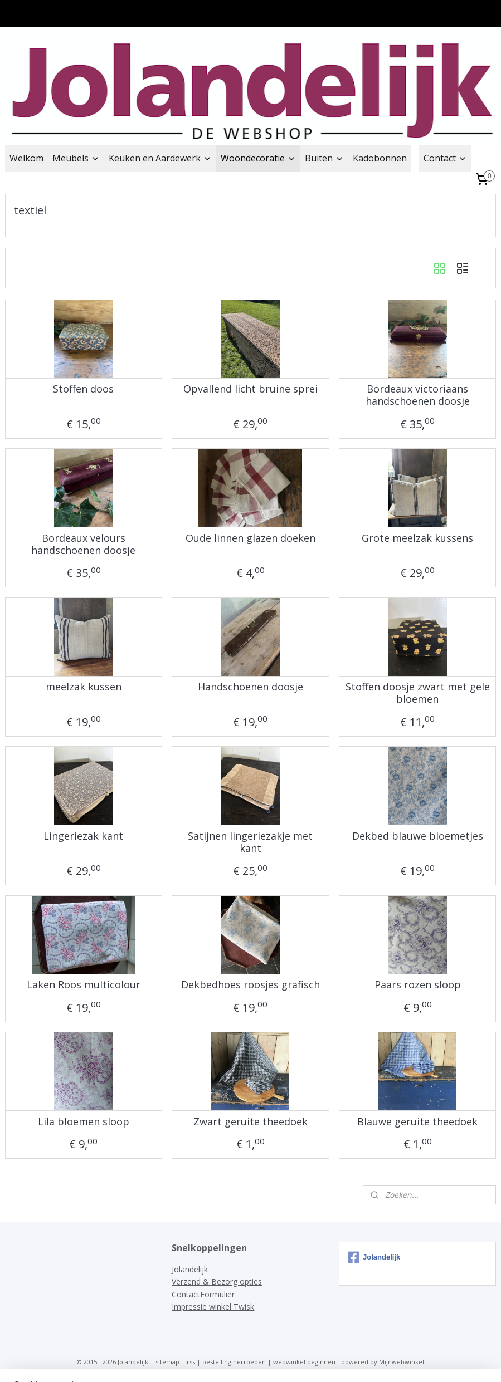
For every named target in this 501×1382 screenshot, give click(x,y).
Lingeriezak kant (83, 836)
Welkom (26, 158)
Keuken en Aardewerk (160, 158)
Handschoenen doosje (250, 687)
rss (191, 1362)
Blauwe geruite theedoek (417, 1122)
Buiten (324, 158)
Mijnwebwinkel (401, 1362)
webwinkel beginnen (304, 1362)
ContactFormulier (203, 1294)
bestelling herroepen (234, 1362)
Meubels (76, 158)
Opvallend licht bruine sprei (250, 389)
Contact (445, 158)
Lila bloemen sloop (83, 1122)
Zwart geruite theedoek (250, 1122)
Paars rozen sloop (417, 985)
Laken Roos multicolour (83, 985)
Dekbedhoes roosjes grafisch (250, 985)
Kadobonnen (380, 158)
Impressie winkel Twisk (213, 1306)
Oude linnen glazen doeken (250, 538)
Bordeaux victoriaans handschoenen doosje (418, 395)
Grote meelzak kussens (417, 538)
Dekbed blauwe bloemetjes (417, 836)
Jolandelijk (190, 1269)
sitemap (167, 1362)
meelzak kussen (83, 687)
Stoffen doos (83, 389)
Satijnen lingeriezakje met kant (250, 842)
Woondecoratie (258, 158)
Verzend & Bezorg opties (217, 1281)
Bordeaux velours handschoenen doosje (83, 544)
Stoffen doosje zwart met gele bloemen (418, 693)
